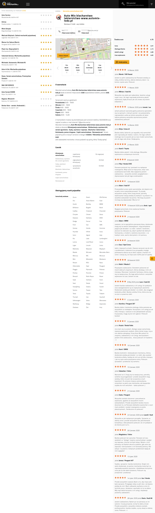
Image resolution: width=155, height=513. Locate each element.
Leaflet (96, 59)
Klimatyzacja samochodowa (59, 154)
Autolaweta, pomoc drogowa (61, 173)
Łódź (24, 10)
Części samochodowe (61, 178)
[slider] (46, 15)
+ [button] (108, 40)
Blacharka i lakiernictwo (62, 169)
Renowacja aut (59, 181)
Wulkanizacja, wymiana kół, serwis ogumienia (62, 160)
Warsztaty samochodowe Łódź (73, 11)
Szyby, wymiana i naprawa (60, 165)
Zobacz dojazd (63, 55)
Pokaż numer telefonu (68, 33)
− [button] (108, 43)
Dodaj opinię (123, 62)
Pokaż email (85, 33)
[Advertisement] (133, 23)
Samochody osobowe (61, 196)
